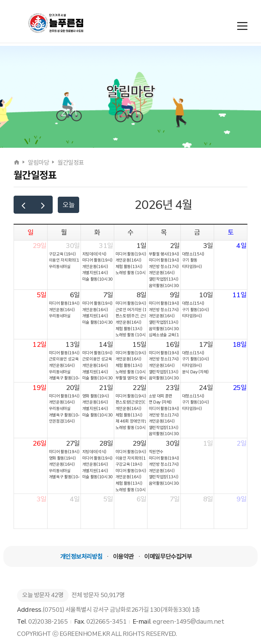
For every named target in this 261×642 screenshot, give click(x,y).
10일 (206, 294)
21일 (106, 387)
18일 (239, 344)
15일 (139, 344)
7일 (108, 294)
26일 (40, 443)
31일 (106, 245)
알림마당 (38, 163)
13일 (72, 344)
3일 (208, 245)
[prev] (23, 204)
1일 (141, 245)
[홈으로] (17, 163)
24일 (206, 387)
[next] (43, 204)
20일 (73, 387)
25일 (240, 387)
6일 (75, 294)
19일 (39, 387)
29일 (40, 245)
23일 (173, 387)
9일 (175, 294)
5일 (42, 294)
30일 (73, 245)
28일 (106, 443)
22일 (139, 387)
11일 (239, 294)
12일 (39, 344)
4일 (241, 245)
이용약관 (123, 557)
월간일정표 (70, 163)
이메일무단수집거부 (168, 557)
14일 (106, 344)
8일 (141, 294)
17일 (206, 344)
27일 (73, 443)
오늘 (68, 204)
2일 (175, 245)
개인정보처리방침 (81, 557)
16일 (173, 344)
